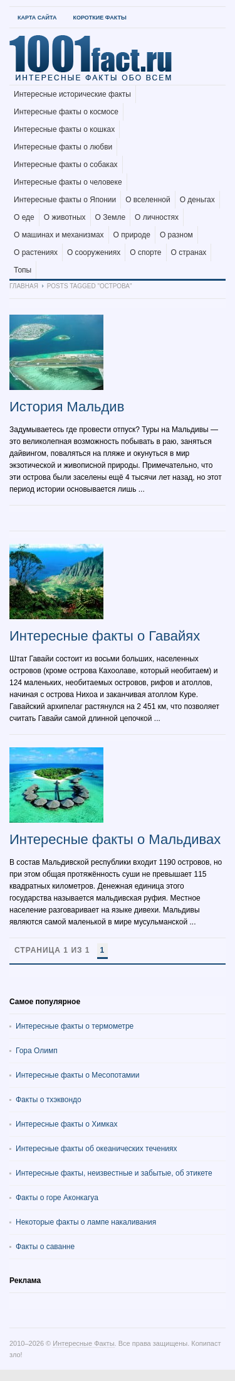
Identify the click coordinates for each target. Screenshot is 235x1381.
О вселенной (147, 199)
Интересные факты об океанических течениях (96, 1148)
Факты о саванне (45, 1246)
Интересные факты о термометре (74, 1026)
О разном (176, 234)
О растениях (36, 252)
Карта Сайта (37, 17)
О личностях (157, 217)
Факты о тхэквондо (48, 1099)
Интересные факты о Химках (66, 1124)
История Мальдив (66, 406)
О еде (24, 217)
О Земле (110, 217)
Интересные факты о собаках (66, 164)
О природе (131, 234)
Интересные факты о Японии (65, 199)
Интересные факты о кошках (64, 129)
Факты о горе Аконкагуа (57, 1197)
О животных (65, 217)
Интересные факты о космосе (66, 111)
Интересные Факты (83, 1343)
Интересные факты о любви (63, 147)
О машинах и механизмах (59, 234)
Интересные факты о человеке (68, 182)
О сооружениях (93, 252)
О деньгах (197, 199)
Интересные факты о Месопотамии (78, 1075)
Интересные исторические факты (72, 94)
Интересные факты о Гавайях (104, 636)
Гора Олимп (37, 1050)
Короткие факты (99, 17)
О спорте (145, 252)
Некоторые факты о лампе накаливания (86, 1222)
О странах (189, 252)
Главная (23, 286)
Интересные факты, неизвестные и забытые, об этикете (114, 1173)
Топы (22, 270)
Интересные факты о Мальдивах (115, 839)
